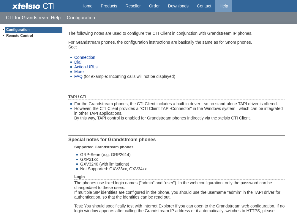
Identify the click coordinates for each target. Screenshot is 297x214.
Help (223, 6)
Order (154, 6)
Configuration (18, 30)
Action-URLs (86, 66)
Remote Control (19, 36)
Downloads (178, 6)
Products (109, 6)
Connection (84, 57)
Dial (77, 62)
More (79, 71)
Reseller (133, 6)
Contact (204, 6)
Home (86, 6)
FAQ (78, 76)
